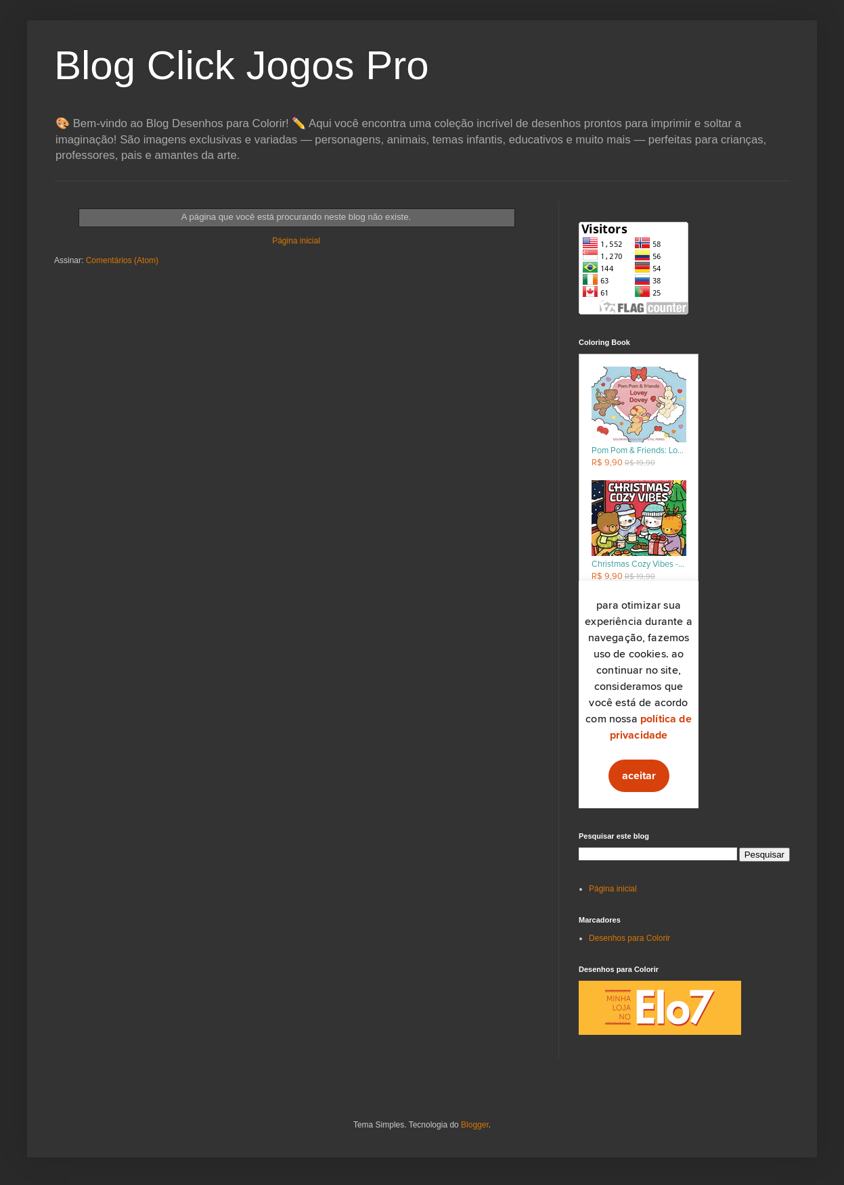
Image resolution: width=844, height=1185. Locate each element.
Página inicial (296, 241)
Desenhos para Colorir (629, 938)
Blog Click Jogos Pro (241, 65)
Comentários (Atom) (122, 260)
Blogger (475, 1125)
